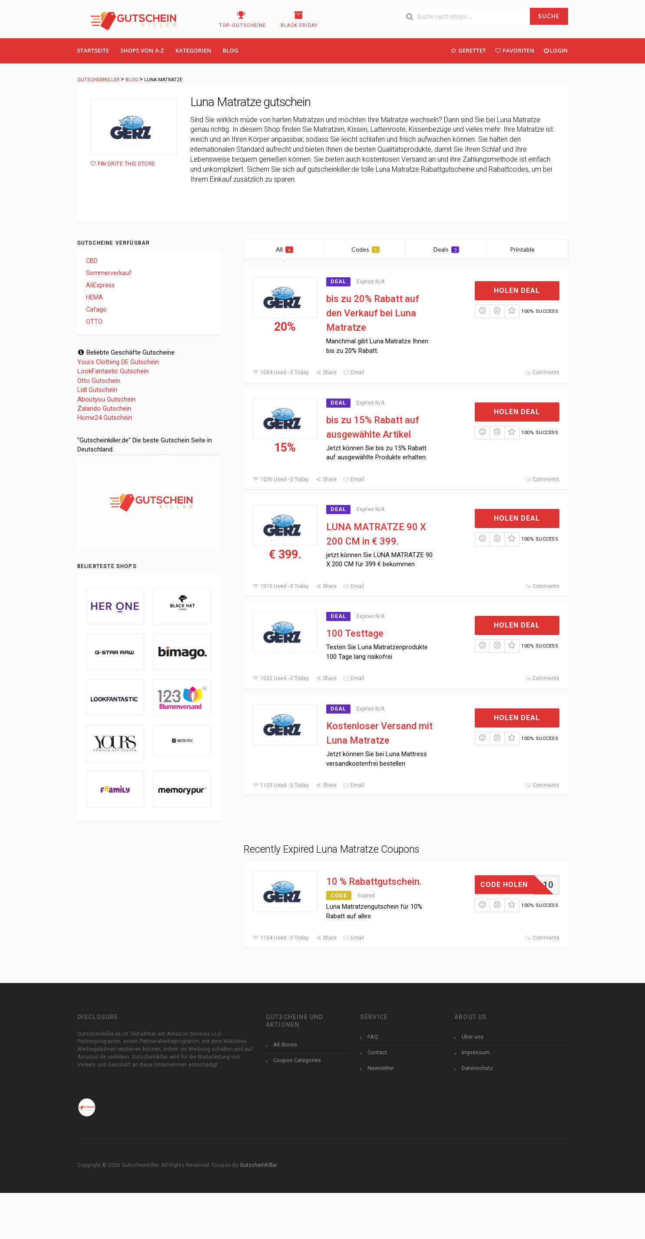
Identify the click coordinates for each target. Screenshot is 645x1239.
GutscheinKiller (258, 1165)
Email (353, 372)
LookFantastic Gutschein (113, 371)
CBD (92, 260)
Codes (365, 249)
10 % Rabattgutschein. (374, 881)
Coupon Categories (297, 1060)
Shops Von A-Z (142, 50)
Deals (446, 249)
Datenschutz (477, 1068)
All (284, 249)
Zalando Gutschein (104, 408)
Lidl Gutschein (97, 390)
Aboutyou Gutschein (106, 399)
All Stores (285, 1044)
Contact (377, 1052)
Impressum (476, 1052)
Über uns (472, 1036)
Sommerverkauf (109, 272)
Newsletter (380, 1068)
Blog (230, 50)
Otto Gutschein (98, 381)
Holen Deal (517, 290)
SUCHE (548, 16)
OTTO (94, 321)
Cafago (96, 309)
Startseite (93, 50)
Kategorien (193, 50)
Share (326, 372)
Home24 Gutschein (104, 418)
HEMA (94, 297)
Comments (542, 372)
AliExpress (100, 285)
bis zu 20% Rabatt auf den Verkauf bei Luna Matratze (372, 313)
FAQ (372, 1036)
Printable (527, 249)
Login (555, 50)
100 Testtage (355, 633)
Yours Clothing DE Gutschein (118, 362)
